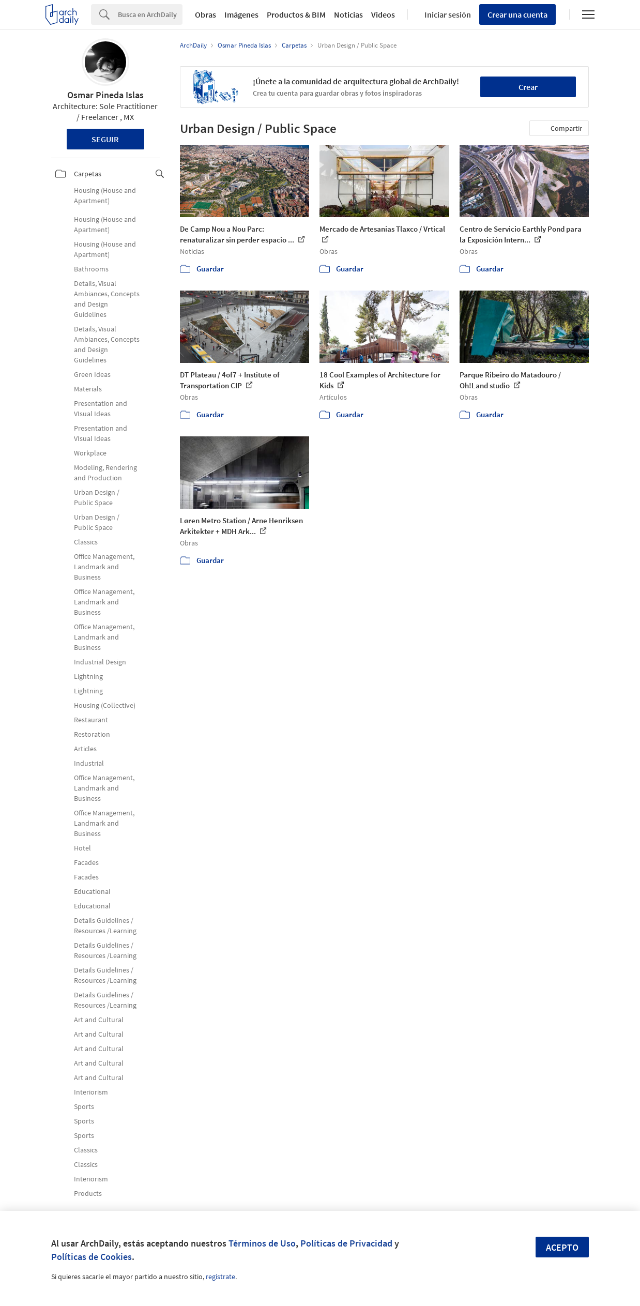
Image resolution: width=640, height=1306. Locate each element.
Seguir (105, 139)
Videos (383, 14)
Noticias (348, 14)
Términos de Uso (262, 1243)
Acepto (562, 1247)
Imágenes (241, 14)
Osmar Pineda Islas (105, 95)
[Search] (150, 14)
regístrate (220, 1276)
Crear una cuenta (517, 14)
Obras (205, 14)
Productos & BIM (296, 14)
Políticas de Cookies (91, 1257)
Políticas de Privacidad (346, 1243)
